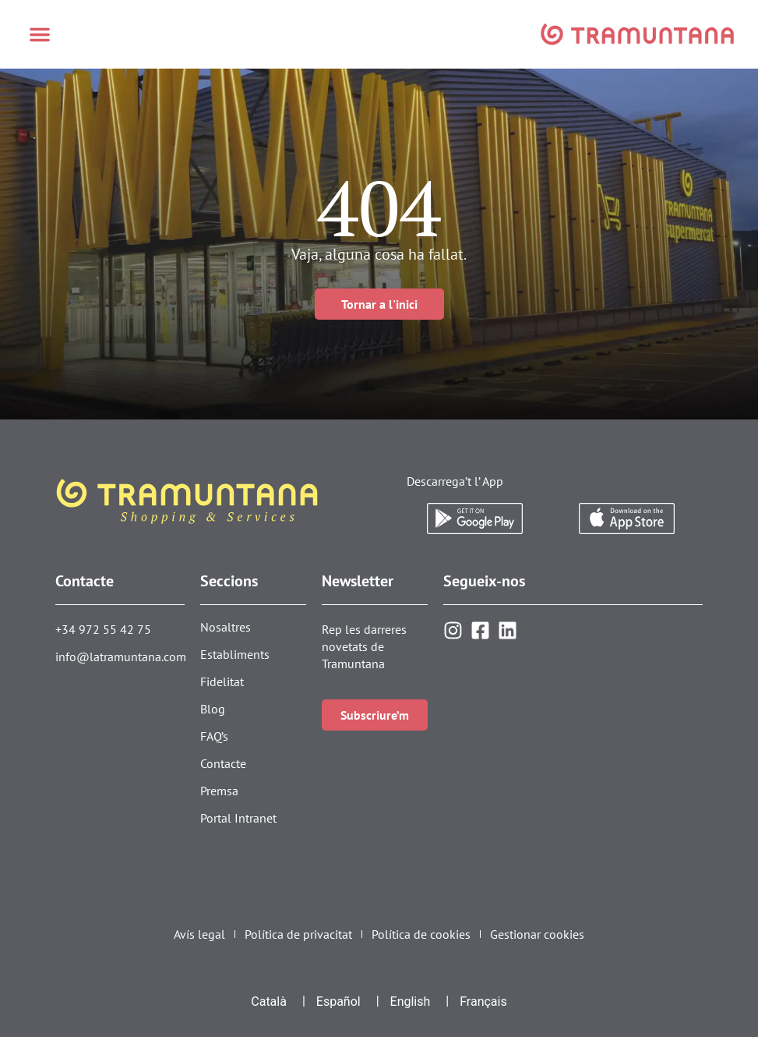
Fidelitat (222, 681)
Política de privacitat (298, 934)
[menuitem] (268, 1002)
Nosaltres (225, 627)
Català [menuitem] (269, 1001)
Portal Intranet (238, 818)
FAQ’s (214, 736)
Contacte (223, 763)
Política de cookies (421, 934)
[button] (39, 34)
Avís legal (199, 934)
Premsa (219, 790)
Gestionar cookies (537, 934)
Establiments (235, 654)
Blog (212, 709)
